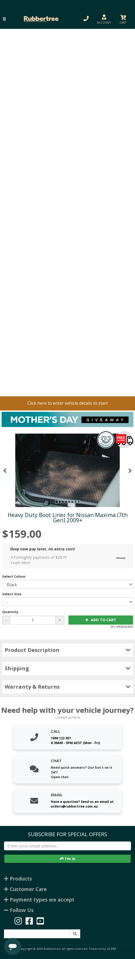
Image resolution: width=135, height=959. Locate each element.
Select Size (11, 594)
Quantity (10, 611)
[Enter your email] (67, 845)
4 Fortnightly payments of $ (69, 560)
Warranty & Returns (68, 686)
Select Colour (14, 576)
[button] (4, 19)
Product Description (68, 650)
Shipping (68, 668)
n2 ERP (111, 949)
